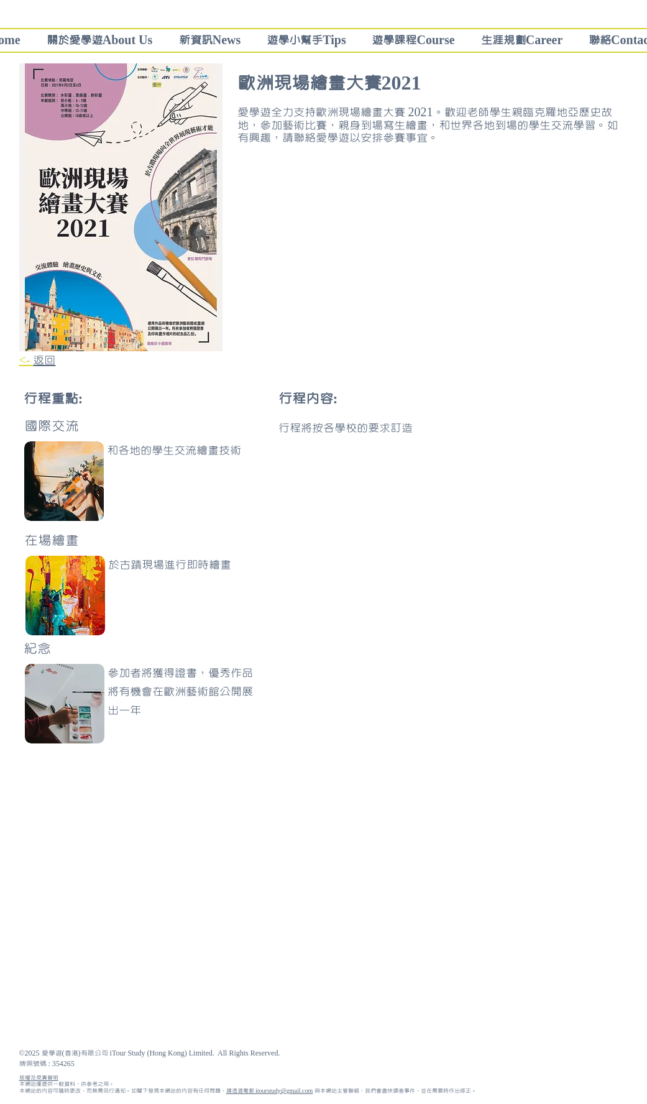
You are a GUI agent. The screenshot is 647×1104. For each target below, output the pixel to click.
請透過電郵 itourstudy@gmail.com (269, 1091)
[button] (100, 40)
